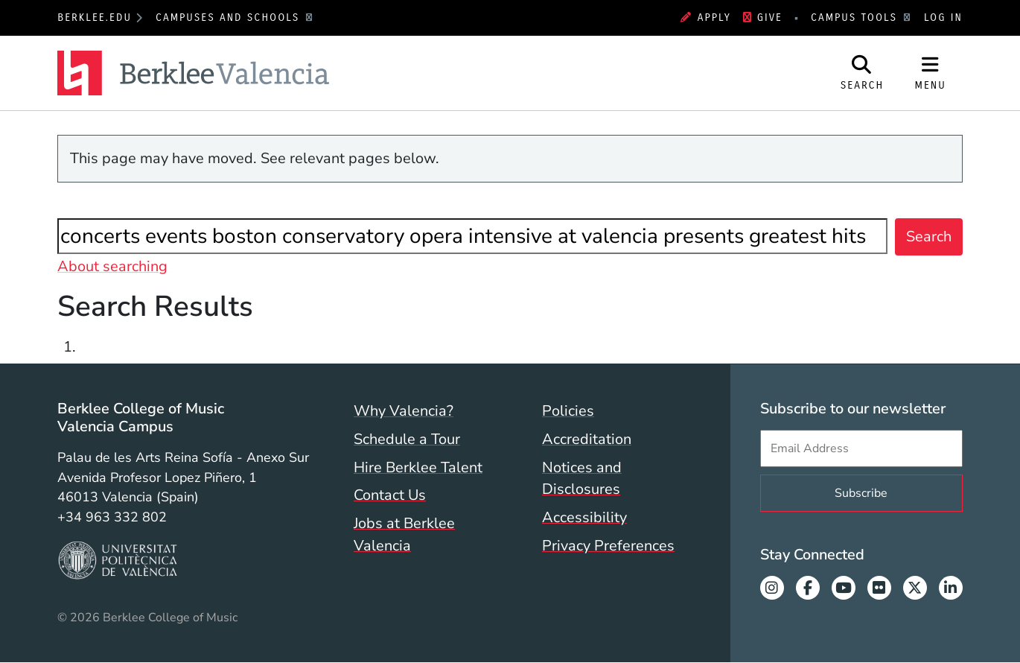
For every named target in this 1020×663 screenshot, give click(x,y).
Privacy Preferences (608, 546)
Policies (568, 411)
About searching (112, 266)
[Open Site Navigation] (930, 73)
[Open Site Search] (862, 73)
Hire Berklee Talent (418, 467)
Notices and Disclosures (582, 478)
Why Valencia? (403, 411)
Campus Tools (856, 17)
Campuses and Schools (230, 17)
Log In (943, 17)
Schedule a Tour (407, 439)
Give (762, 17)
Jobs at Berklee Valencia (404, 534)
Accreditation (586, 439)
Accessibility (584, 517)
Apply (705, 17)
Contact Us (390, 495)
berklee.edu (94, 17)
